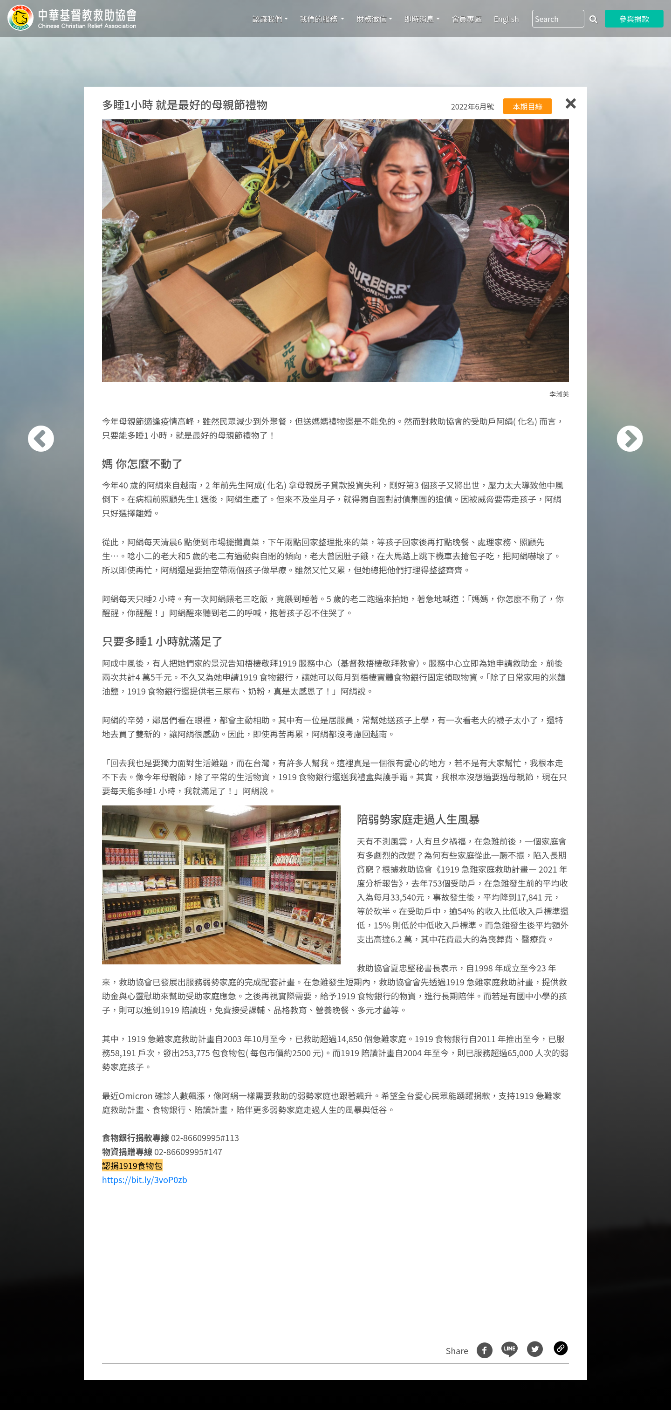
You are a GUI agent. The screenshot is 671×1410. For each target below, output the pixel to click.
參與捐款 (634, 18)
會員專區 (467, 18)
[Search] (558, 19)
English (506, 18)
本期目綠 (527, 106)
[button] (53, 710)
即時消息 (419, 18)
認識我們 (267, 18)
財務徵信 (371, 18)
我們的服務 (319, 18)
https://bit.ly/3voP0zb (144, 1179)
